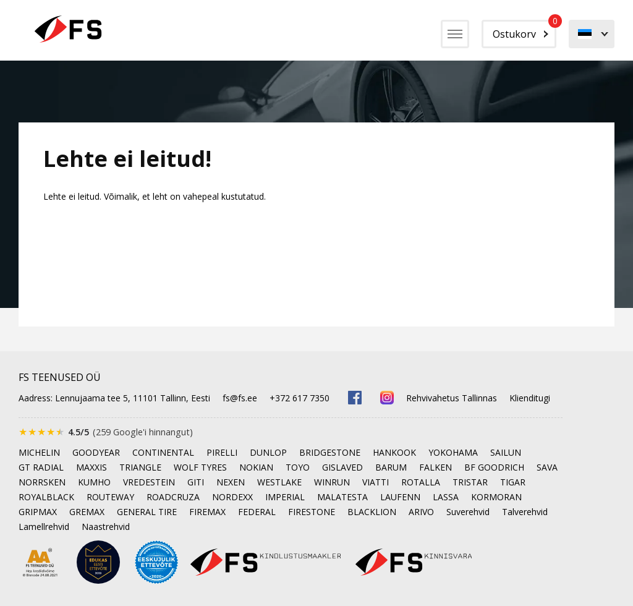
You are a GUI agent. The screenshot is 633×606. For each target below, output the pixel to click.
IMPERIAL (285, 497)
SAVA (547, 467)
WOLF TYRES (200, 467)
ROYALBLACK (46, 497)
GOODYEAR (96, 452)
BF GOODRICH (494, 467)
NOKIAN (256, 467)
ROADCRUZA (173, 497)
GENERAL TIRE (147, 512)
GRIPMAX (38, 512)
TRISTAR (470, 482)
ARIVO (421, 512)
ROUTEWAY (110, 497)
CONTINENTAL (163, 452)
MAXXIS (91, 467)
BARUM (391, 467)
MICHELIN (39, 452)
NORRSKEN (42, 482)
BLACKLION (371, 512)
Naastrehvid (106, 526)
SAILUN (505, 452)
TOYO (298, 467)
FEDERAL (257, 512)
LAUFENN (400, 497)
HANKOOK (394, 452)
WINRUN (332, 482)
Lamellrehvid (44, 526)
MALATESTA (342, 497)
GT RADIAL (41, 467)
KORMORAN (496, 497)
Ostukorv (524, 30)
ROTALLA (420, 482)
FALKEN (435, 467)
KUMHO (94, 482)
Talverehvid (525, 512)
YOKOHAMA (453, 452)
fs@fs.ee (240, 398)
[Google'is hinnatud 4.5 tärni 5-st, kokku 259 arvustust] (106, 432)
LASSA (446, 497)
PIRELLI (221, 452)
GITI (195, 482)
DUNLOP (268, 452)
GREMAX (86, 512)
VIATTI (375, 482)
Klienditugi (529, 398)
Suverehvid (468, 512)
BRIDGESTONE (329, 452)
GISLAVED (342, 467)
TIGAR (512, 482)
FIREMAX (207, 512)
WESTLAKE (279, 482)
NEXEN (230, 482)
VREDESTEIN (149, 482)
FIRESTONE (311, 512)
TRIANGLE (140, 467)
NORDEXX (232, 497)
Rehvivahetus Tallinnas (451, 398)
